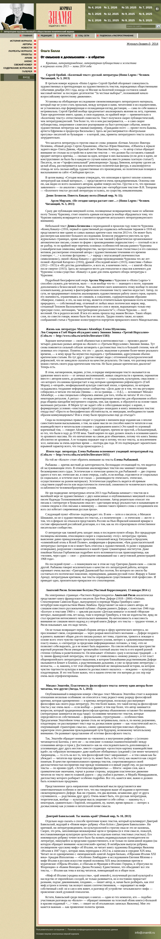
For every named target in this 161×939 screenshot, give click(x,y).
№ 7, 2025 (145, 7)
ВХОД (26, 77)
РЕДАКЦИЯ (46, 36)
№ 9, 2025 (128, 13)
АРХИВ (31, 58)
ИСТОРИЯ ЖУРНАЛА (23, 41)
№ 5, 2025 (145, 20)
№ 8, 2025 (128, 20)
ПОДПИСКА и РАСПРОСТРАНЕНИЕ (116, 36)
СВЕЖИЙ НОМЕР (25, 64)
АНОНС (30, 61)
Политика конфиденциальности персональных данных (93, 929)
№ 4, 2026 (94, 7)
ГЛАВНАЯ (27, 36)
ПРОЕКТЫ (29, 54)
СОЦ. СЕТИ (83, 36)
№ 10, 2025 (129, 7)
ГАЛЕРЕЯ (29, 71)
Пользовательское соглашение (50, 929)
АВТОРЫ (30, 44)
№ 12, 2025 (111, 13)
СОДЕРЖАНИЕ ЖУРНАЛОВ (20, 68)
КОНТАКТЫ (65, 36)
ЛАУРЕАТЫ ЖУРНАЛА (23, 51)
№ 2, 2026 (94, 20)
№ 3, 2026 (94, 13)
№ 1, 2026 (110, 7)
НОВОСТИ (29, 47)
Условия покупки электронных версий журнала (57, 934)
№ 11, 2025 (111, 20)
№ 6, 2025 (145, 13)
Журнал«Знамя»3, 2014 (142, 43)
